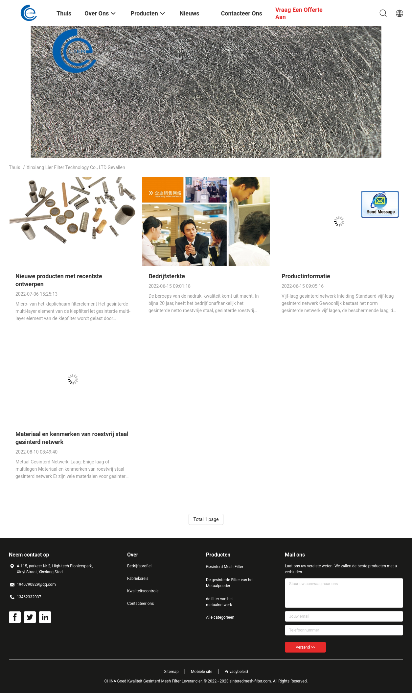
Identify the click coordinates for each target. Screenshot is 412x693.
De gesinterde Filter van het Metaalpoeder (230, 583)
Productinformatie (306, 276)
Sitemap (171, 671)
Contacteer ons (140, 603)
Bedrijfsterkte (167, 276)
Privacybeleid (236, 671)
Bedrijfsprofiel (139, 566)
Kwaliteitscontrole (143, 591)
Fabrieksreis (138, 578)
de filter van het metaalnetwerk (219, 602)
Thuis (14, 167)
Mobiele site (201, 671)
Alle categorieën (220, 617)
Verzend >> (305, 647)
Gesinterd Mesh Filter (224, 566)
